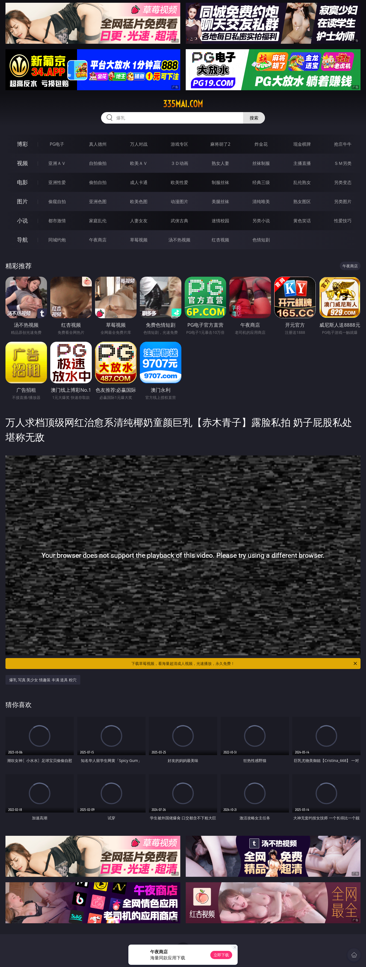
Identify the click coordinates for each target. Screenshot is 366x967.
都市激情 (57, 221)
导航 (22, 239)
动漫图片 (179, 201)
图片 (22, 201)
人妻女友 (138, 221)
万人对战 (138, 144)
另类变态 (343, 182)
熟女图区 (302, 201)
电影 (22, 182)
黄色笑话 (302, 221)
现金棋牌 (302, 144)
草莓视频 (138, 240)
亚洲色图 (98, 201)
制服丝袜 (220, 182)
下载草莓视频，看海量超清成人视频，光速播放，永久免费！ (244, 663)
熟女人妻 (220, 163)
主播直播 (302, 163)
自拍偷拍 (98, 163)
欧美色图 (138, 201)
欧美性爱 (179, 182)
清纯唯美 (261, 201)
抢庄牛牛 (343, 144)
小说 (22, 220)
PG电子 (57, 144)
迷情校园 (220, 221)
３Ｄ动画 (179, 163)
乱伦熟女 (302, 182)
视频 (22, 163)
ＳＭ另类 (343, 163)
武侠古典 (179, 221)
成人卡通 (138, 182)
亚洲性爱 (57, 182)
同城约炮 (57, 240)
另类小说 (261, 221)
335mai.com (183, 103)
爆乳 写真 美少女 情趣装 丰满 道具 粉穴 (42, 679)
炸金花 (261, 144)
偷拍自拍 (98, 182)
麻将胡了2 (220, 144)
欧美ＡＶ (138, 163)
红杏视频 (220, 240)
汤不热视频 (179, 240)
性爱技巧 (343, 221)
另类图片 (343, 201)
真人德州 (98, 144)
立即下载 (221, 954)
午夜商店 (98, 240)
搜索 (254, 118)
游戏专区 (179, 144)
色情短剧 (261, 240)
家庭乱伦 (98, 221)
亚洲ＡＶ (57, 163)
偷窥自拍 (57, 201)
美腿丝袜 (220, 201)
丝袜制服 (261, 163)
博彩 (22, 144)
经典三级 (261, 182)
